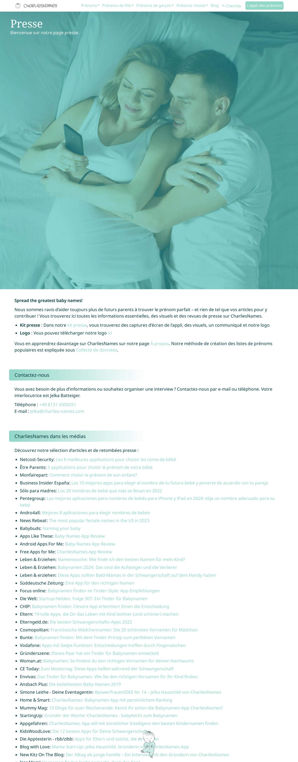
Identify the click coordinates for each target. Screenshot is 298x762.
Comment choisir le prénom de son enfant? (93, 475)
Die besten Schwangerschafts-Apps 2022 (91, 622)
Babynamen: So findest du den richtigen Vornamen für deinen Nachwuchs (118, 661)
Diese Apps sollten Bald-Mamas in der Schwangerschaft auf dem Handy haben (137, 575)
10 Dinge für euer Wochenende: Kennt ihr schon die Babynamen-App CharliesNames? (136, 708)
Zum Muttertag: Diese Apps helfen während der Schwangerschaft (107, 669)
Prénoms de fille (116, 5)
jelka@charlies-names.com (57, 411)
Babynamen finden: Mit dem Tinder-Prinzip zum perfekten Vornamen (105, 637)
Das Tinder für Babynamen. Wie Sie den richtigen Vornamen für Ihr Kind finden (117, 676)
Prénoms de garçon (153, 5)
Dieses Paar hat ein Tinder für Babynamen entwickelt (105, 653)
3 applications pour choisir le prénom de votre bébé (100, 467)
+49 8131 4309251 (57, 404)
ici (110, 333)
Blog (215, 5)
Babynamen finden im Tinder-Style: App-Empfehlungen (104, 590)
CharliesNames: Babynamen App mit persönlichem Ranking (112, 700)
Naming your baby (62, 528)
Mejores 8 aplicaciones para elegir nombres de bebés (96, 512)
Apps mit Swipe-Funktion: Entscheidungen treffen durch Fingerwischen (114, 645)
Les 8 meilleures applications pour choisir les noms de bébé (116, 459)
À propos (159, 343)
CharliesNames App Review (84, 552)
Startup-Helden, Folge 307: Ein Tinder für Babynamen (93, 598)
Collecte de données (96, 350)
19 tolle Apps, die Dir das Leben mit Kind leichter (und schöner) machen (106, 614)
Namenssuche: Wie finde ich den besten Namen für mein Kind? (121, 559)
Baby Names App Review (80, 536)
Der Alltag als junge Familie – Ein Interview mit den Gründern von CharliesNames (147, 754)
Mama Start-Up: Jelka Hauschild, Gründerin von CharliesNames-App (120, 747)
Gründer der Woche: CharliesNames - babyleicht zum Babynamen (111, 715)
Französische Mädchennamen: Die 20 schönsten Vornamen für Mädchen (124, 630)
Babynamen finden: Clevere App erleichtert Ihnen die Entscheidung (100, 606)
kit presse (77, 325)
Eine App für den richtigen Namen (99, 583)
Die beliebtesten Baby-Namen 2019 (85, 684)
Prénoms (89, 5)
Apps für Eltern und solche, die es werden (117, 739)
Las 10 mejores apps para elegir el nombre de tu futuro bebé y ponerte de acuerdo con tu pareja (169, 483)
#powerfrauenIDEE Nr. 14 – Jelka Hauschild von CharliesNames (158, 692)
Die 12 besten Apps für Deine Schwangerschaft (99, 731)
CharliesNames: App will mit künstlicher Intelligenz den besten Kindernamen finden (133, 723)
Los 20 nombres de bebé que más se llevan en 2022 (110, 491)
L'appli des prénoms (264, 5)
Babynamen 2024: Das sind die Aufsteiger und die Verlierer (117, 567)
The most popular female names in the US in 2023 (99, 520)
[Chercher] (233, 6)
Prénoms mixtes (191, 5)
